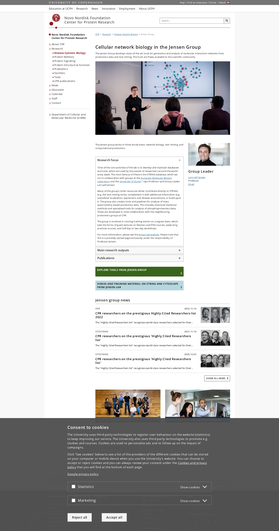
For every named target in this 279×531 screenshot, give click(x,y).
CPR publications (64, 81)
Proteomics (61, 69)
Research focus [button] (108, 160)
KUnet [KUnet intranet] (213, 2)
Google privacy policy (83, 474)
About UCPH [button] (147, 8)
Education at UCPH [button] (61, 8)
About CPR (58, 44)
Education (58, 89)
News (55, 85)
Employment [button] (127, 8)
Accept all (114, 517)
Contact (56, 103)
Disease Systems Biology (70, 53)
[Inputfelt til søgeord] (192, 21)
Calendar (57, 94)
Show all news (216, 378)
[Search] (227, 21)
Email (191, 184)
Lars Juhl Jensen (197, 177)
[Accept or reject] (74, 486)
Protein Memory (64, 57)
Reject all (79, 517)
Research (57, 48)
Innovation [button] (109, 8)
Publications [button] (105, 258)
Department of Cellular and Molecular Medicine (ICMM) (69, 116)
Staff (54, 98)
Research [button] (82, 8)
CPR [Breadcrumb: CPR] (97, 34)
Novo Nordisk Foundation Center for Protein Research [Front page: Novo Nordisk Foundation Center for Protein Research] (69, 36)
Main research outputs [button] (113, 250)
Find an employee (197, 2)
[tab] (139, 160)
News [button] (94, 8)
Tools (57, 77)
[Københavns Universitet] (54, 21)
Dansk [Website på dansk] (222, 2)
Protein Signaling (64, 61)
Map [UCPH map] (182, 2)
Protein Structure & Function (72, 65)
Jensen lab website (149, 234)
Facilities (59, 73)
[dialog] (139, 474)
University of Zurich (130, 181)
